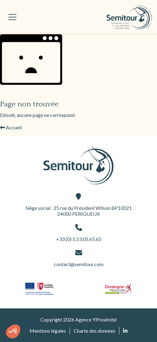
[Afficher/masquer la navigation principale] (12, 17)
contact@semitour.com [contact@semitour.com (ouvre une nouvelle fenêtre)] (79, 258)
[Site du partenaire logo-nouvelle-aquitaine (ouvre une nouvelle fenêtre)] (39, 289)
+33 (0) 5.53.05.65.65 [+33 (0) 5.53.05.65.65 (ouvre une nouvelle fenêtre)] (78, 233)
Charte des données (94, 331)
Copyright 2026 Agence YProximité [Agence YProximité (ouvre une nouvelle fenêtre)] (78, 319)
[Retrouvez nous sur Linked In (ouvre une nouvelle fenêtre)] (125, 330)
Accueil (11, 127)
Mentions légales (48, 331)
